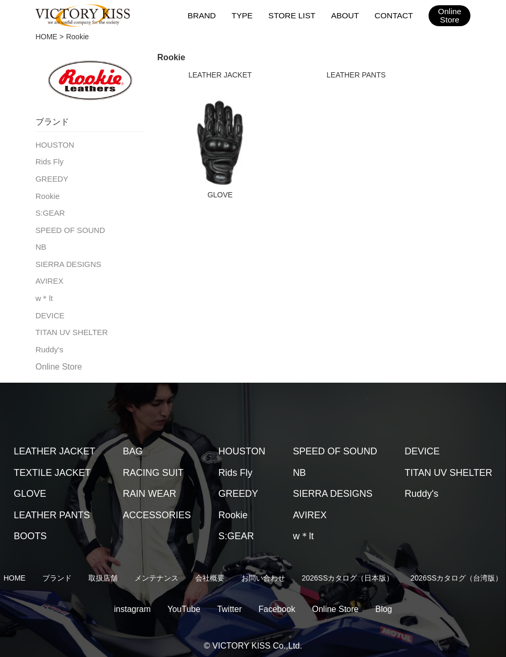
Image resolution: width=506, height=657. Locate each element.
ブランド (57, 570)
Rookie (47, 194)
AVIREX (49, 276)
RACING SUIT (153, 465)
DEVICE (49, 309)
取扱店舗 (103, 570)
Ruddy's (49, 342)
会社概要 (209, 570)
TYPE (245, 14)
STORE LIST (294, 14)
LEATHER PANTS (356, 75)
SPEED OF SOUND (68, 226)
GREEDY (51, 177)
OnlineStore (449, 16)
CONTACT (394, 14)
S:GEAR (49, 210)
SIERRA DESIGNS (66, 259)
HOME (47, 36)
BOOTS (30, 529)
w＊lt (44, 292)
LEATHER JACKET (220, 75)
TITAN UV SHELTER (70, 325)
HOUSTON (54, 144)
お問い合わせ (263, 570)
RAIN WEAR (149, 486)
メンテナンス (156, 570)
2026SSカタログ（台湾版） (457, 570)
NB (41, 243)
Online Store (59, 359)
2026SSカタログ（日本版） (348, 570)
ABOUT (346, 14)
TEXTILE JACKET (52, 465)
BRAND (206, 14)
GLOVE (219, 195)
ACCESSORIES (157, 508)
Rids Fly (49, 161)
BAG (133, 444)
